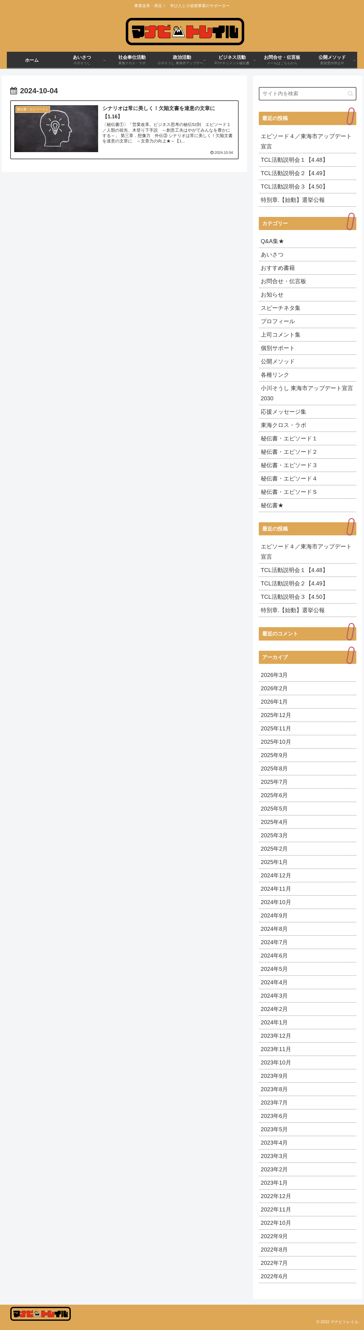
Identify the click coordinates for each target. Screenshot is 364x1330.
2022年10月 (276, 1223)
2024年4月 (274, 982)
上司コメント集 (281, 335)
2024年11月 (276, 889)
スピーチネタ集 (281, 308)
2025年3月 (274, 835)
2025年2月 (274, 849)
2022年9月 (274, 1236)
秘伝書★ (272, 505)
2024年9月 (274, 915)
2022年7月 (274, 1263)
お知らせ (272, 294)
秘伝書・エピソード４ (289, 478)
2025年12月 (276, 715)
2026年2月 (274, 688)
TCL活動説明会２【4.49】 (294, 173)
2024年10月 (276, 902)
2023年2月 (274, 1169)
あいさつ (272, 254)
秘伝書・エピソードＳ (289, 492)
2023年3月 (274, 1156)
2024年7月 (274, 942)
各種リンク (275, 375)
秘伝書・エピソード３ (289, 465)
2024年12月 (276, 875)
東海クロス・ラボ (283, 425)
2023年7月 (274, 1102)
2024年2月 (274, 1009)
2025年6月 (274, 795)
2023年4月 (274, 1143)
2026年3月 (274, 675)
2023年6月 (274, 1116)
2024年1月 (274, 1022)
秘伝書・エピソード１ (289, 438)
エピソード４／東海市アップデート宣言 (306, 141)
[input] (308, 93)
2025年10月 (276, 742)
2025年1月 (274, 862)
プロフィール (278, 321)
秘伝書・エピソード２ (289, 452)
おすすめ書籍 (278, 268)
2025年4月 (274, 822)
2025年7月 (274, 782)
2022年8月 (274, 1249)
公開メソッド (278, 361)
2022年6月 (274, 1276)
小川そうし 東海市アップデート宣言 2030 (307, 393)
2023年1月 (274, 1183)
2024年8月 (274, 929)
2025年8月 (274, 768)
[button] (350, 93)
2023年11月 (276, 1049)
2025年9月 (274, 755)
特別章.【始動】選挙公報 (293, 200)
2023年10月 (276, 1062)
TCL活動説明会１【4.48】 (294, 160)
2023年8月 (274, 1089)
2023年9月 (274, 1076)
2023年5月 (274, 1129)
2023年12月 (276, 1036)
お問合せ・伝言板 (283, 281)
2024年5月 (274, 969)
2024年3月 (274, 996)
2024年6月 (274, 955)
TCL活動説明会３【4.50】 (294, 186)
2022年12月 (276, 1196)
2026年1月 (274, 702)
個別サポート (278, 348)
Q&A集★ (272, 241)
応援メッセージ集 (283, 412)
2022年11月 (276, 1209)
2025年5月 (274, 808)
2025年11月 (276, 728)
